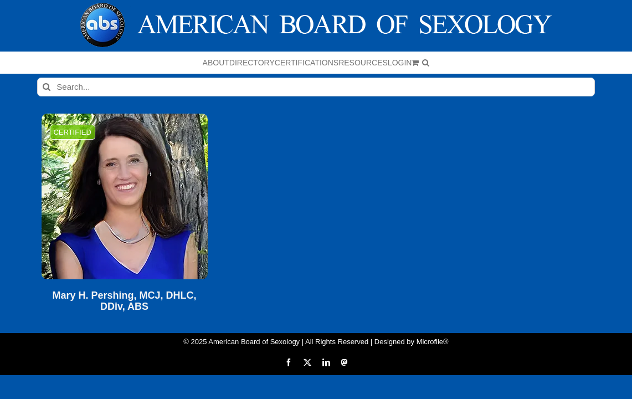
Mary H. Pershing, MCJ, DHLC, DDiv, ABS (125, 301)
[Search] (46, 87)
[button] (542, 63)
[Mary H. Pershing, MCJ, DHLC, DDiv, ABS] (125, 196)
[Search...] (315, 87)
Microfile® (433, 341)
